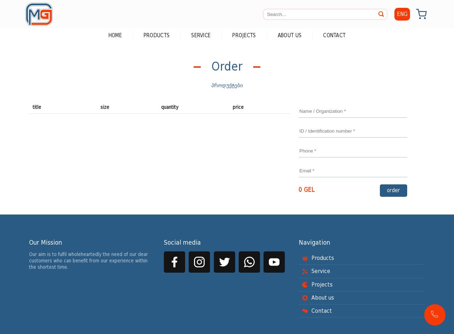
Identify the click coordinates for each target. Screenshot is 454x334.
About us (289, 35)
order (393, 190)
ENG (402, 14)
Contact (334, 35)
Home (115, 35)
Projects (244, 35)
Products (157, 35)
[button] (434, 314)
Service (201, 35)
